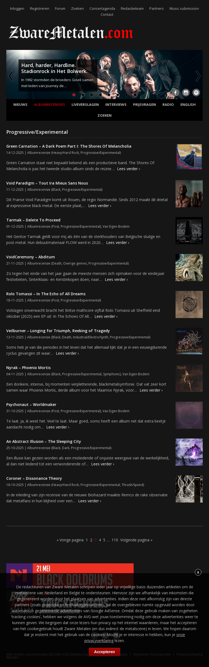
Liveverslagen (85, 104)
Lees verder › (128, 168)
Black (56, 189)
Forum (60, 8)
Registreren (39, 8)
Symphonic (111, 374)
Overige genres (75, 263)
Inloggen (17, 8)
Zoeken (77, 8)
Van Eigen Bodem (116, 226)
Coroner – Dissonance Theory (34, 478)
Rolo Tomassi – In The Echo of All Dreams (45, 293)
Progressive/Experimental (100, 152)
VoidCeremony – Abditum (30, 256)
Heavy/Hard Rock (65, 152)
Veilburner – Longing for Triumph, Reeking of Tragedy (58, 330)
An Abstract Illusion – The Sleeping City (43, 441)
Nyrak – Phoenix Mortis (28, 367)
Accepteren (104, 652)
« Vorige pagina (70, 539)
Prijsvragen (144, 104)
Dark (65, 448)
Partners (156, 8)
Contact (107, 14)
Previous (11, 76)
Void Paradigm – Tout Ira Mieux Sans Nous (47, 183)
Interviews (116, 104)
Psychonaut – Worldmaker (31, 404)
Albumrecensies (49, 104)
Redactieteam (132, 8)
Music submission (184, 8)
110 (115, 539)
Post (55, 226)
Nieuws (20, 104)
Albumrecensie (38, 152)
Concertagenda (102, 8)
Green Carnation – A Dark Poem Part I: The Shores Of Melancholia (68, 146)
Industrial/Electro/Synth (90, 337)
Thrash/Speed (132, 484)
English (188, 104)
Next (197, 76)
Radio (168, 104)
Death (57, 263)
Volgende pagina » (136, 539)
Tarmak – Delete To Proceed (33, 220)
